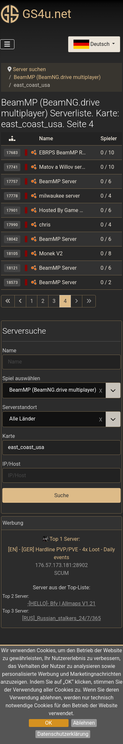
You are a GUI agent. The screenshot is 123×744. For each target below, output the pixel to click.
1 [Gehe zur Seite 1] (31, 301)
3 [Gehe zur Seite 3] (53, 301)
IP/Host (11, 464)
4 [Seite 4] (65, 301)
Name (9, 350)
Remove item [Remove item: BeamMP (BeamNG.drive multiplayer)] (100, 390)
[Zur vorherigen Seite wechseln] (20, 301)
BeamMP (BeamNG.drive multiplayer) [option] (54, 390)
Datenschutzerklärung (63, 734)
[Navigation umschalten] (7, 44)
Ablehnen (84, 723)
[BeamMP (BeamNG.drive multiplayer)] (33, 152)
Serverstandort (19, 407)
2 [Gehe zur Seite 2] (42, 301)
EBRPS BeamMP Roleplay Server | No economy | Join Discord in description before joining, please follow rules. (63, 152)
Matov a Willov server (63, 167)
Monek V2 (51, 253)
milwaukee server (59, 196)
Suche (61, 495)
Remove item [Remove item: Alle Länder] (100, 419)
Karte (8, 436)
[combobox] (61, 390)
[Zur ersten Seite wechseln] (8, 301)
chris (45, 225)
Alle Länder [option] (54, 419)
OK (48, 723)
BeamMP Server (57, 181)
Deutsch (92, 44)
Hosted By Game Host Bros (63, 210)
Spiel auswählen (21, 378)
